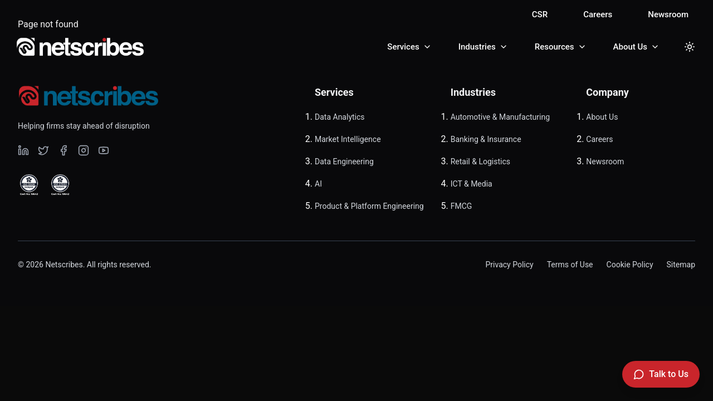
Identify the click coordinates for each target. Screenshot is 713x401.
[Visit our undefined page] (23, 150)
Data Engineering (344, 161)
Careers (597, 14)
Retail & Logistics (480, 161)
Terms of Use (570, 264)
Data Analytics (340, 117)
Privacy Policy (509, 264)
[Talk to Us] (661, 374)
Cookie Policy (630, 264)
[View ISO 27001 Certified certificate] (60, 185)
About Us (602, 117)
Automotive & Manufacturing (500, 117)
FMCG (461, 206)
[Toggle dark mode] (690, 47)
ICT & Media (471, 183)
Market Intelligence (348, 139)
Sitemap (681, 264)
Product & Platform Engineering (369, 206)
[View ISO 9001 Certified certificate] (29, 185)
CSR (540, 14)
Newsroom (668, 14)
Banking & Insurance (486, 139)
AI (318, 183)
